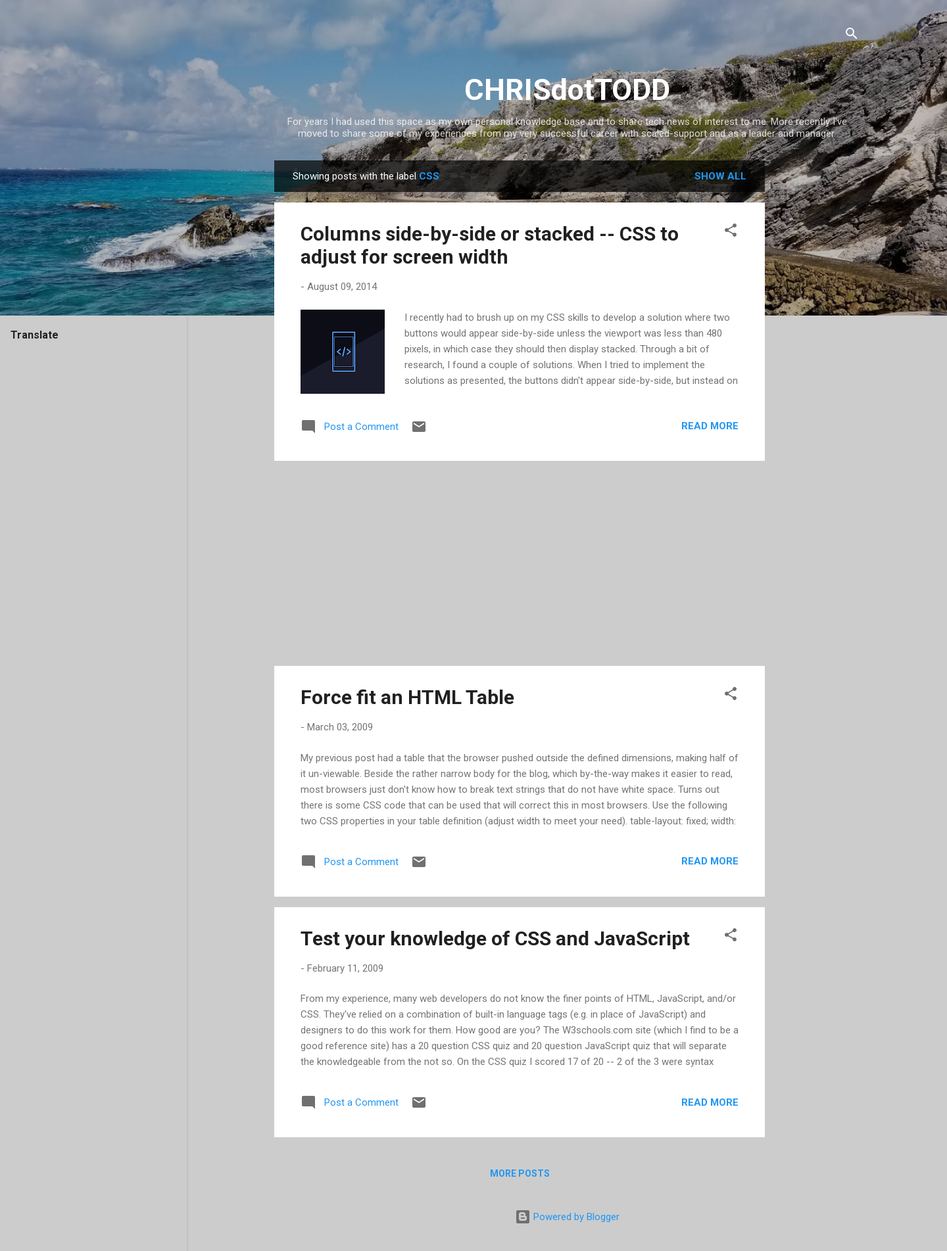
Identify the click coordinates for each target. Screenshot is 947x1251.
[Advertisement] (817, 357)
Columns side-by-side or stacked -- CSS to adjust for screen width (490, 245)
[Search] (852, 36)
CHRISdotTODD (567, 89)
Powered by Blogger (567, 1217)
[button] (731, 232)
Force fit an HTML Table (407, 697)
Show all (720, 176)
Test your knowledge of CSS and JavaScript (495, 938)
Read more (710, 426)
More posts (520, 1173)
